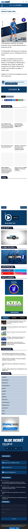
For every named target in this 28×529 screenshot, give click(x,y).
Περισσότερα (12, 528)
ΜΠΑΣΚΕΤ (4, 396)
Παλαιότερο (23, 207)
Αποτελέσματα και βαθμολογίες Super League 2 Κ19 (19, 125)
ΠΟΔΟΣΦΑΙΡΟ (5, 380)
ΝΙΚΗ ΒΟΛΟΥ (9, 9)
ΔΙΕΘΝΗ (4, 388)
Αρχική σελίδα (3, 9)
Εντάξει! (17, 528)
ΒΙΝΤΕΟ (4, 394)
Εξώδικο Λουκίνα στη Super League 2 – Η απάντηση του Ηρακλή (21, 169)
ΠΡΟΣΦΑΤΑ (22, 317)
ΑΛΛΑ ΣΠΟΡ (4, 399)
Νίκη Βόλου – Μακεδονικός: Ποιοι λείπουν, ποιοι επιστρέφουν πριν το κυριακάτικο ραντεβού (20, 147)
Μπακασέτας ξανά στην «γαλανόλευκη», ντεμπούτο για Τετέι (13, 364)
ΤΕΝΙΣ (3, 410)
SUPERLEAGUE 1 (6, 402)
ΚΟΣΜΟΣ (4, 391)
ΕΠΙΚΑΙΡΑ (4, 377)
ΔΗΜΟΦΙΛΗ (14, 317)
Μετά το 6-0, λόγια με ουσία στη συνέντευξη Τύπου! (7, 146)
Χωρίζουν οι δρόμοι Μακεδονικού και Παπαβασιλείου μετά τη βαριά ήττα (14, 369)
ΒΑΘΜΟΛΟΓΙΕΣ (5, 405)
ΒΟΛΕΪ (3, 413)
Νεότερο (4, 207)
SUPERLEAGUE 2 (6, 385)
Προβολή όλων (24, 106)
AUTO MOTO (5, 408)
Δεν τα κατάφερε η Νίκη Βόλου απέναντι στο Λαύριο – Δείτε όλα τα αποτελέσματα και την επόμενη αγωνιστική (7, 125)
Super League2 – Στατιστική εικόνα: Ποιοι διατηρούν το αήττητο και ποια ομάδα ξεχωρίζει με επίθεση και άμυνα (6, 170)
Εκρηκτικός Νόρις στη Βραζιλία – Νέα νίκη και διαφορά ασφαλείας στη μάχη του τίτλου (14, 359)
